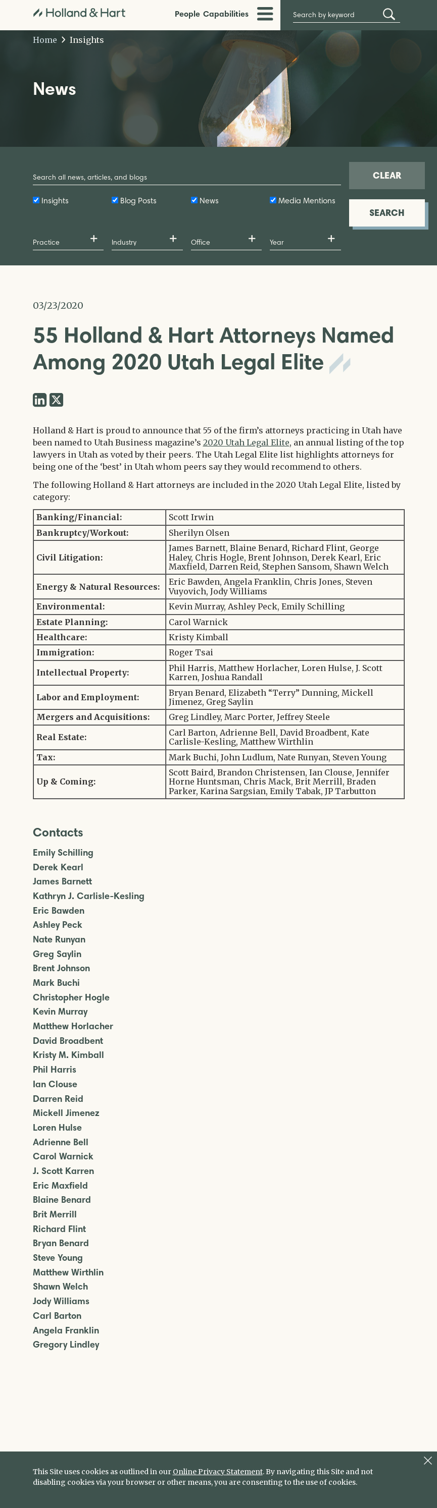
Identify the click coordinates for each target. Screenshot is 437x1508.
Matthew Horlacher (73, 1026)
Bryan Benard (61, 1243)
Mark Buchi (56, 983)
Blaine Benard (62, 1200)
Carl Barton (57, 1316)
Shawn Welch (60, 1286)
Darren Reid (58, 1099)
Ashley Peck (57, 925)
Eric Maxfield (60, 1186)
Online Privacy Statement (218, 1471)
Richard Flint (59, 1229)
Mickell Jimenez (66, 1113)
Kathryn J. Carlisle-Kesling (88, 896)
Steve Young (58, 1258)
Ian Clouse (55, 1084)
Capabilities (226, 14)
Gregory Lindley (66, 1344)
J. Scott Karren (63, 1171)
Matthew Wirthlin (68, 1272)
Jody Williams (61, 1301)
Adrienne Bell (60, 1142)
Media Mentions (306, 200)
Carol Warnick (63, 1156)
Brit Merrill (55, 1214)
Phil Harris (54, 1070)
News (209, 200)
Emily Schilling (63, 853)
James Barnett (62, 881)
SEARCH (387, 212)
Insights (83, 40)
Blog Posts (138, 200)
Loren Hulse (57, 1128)
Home (45, 40)
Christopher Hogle (71, 997)
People (187, 14)
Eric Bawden (58, 911)
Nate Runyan (59, 939)
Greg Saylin (57, 954)
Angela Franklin (66, 1330)
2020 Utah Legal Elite (246, 442)
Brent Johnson (61, 968)
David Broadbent (68, 1041)
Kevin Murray (60, 1012)
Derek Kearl (58, 867)
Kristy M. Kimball (68, 1055)
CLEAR (387, 175)
